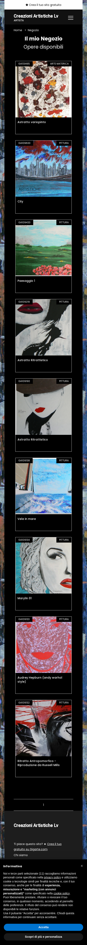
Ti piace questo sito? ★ (38, 846)
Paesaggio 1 (26, 281)
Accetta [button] (43, 927)
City (20, 201)
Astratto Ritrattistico (33, 360)
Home (18, 30)
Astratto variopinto (32, 122)
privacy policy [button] (52, 877)
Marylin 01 (25, 598)
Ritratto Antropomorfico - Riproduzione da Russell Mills (39, 763)
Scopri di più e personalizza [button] (43, 936)
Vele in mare (27, 519)
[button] (82, 866)
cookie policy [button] (62, 893)
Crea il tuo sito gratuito (43, 5)
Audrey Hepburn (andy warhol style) (40, 680)
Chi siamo (21, 855)
